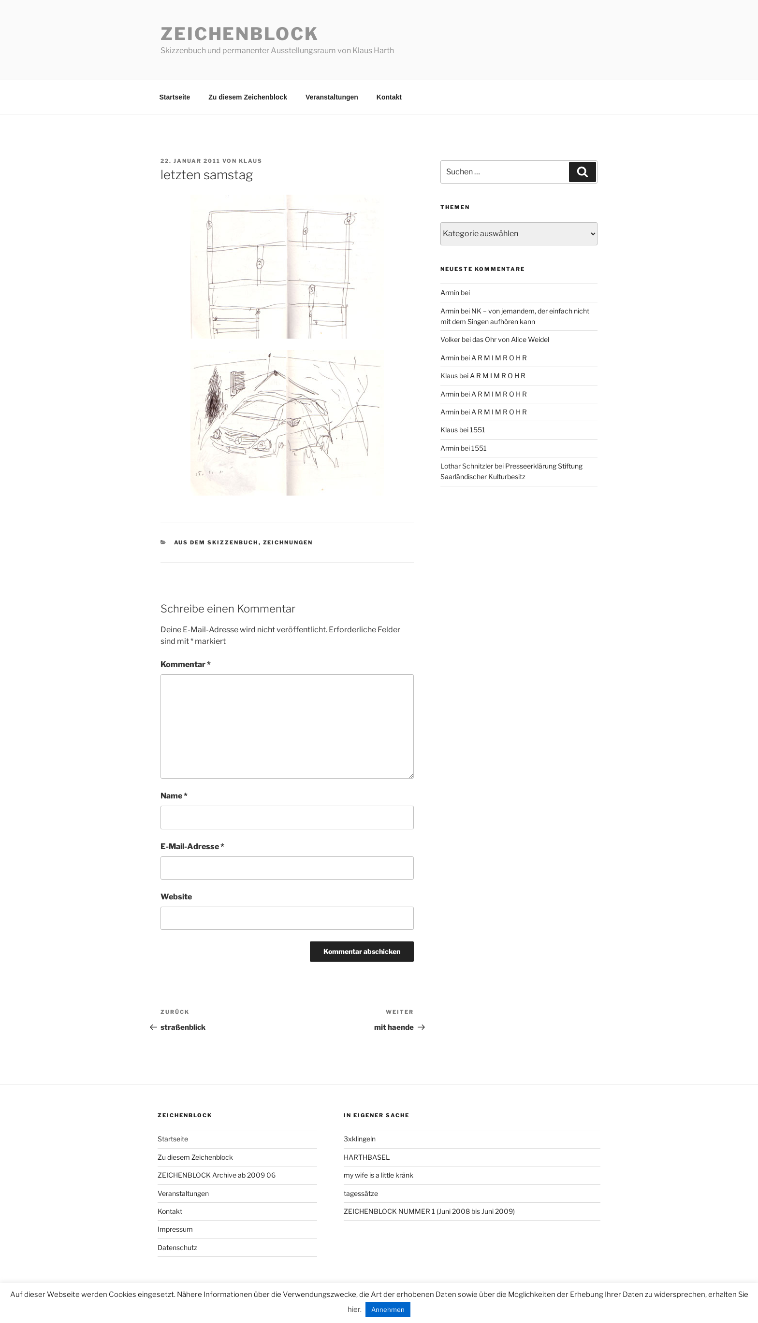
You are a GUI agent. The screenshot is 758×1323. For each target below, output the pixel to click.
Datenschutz (177, 1247)
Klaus (250, 160)
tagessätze (361, 1193)
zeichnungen (288, 542)
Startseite (175, 97)
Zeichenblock (239, 33)
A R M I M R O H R (499, 358)
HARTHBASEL (367, 1157)
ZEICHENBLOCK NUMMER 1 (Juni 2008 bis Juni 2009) (429, 1211)
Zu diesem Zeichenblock (247, 97)
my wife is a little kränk (378, 1175)
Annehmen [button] (388, 1309)
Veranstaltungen (332, 97)
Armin (449, 292)
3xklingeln (360, 1139)
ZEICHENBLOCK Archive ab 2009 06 (217, 1175)
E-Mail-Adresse (192, 846)
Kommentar (185, 664)
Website (176, 896)
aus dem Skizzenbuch (216, 542)
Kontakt (389, 97)
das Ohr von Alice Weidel (510, 339)
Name (174, 795)
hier (354, 1309)
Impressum (175, 1229)
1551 (477, 430)
